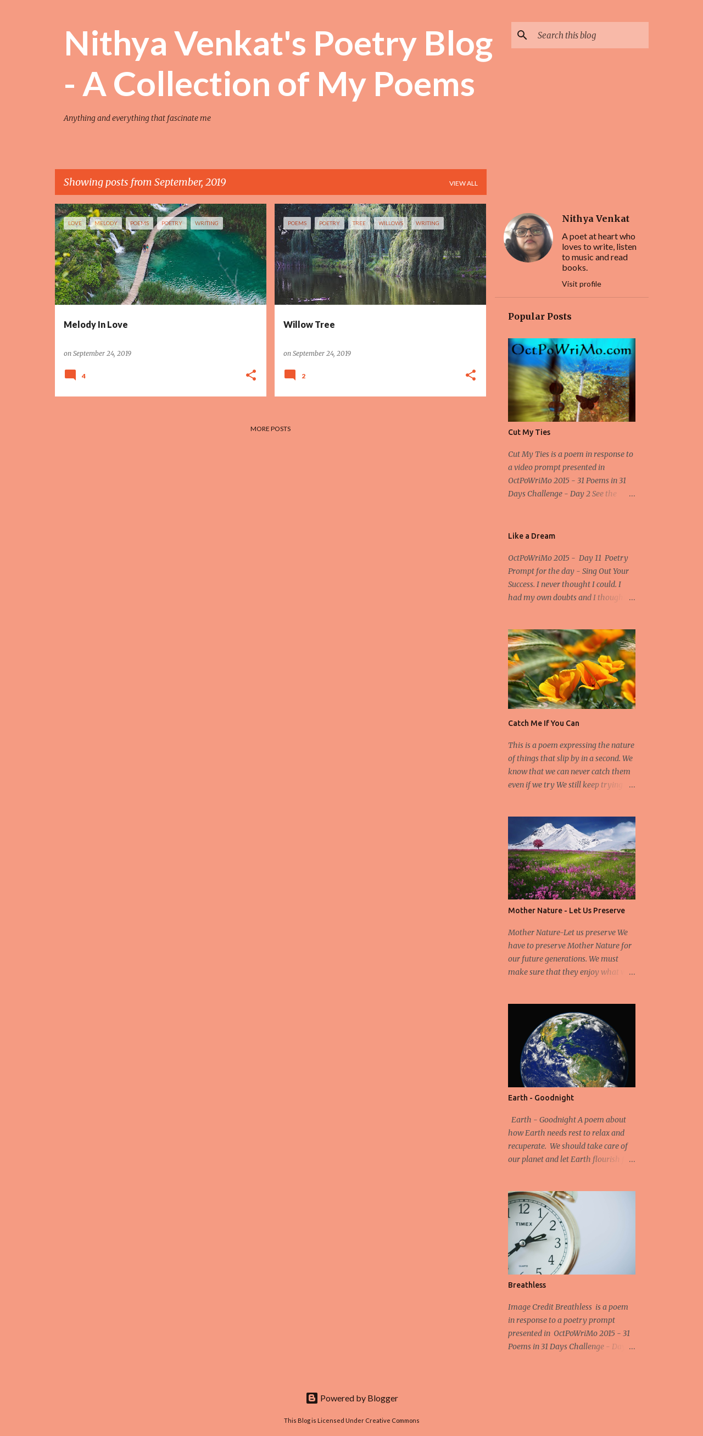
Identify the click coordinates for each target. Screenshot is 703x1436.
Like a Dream (531, 536)
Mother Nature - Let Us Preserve (566, 910)
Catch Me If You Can (543, 723)
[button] (251, 375)
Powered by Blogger (351, 1398)
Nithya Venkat (595, 218)
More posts (270, 428)
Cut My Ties (529, 432)
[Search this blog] (591, 35)
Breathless (527, 1285)
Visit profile (581, 283)
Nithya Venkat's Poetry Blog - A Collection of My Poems (278, 62)
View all (463, 183)
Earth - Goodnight (541, 1097)
